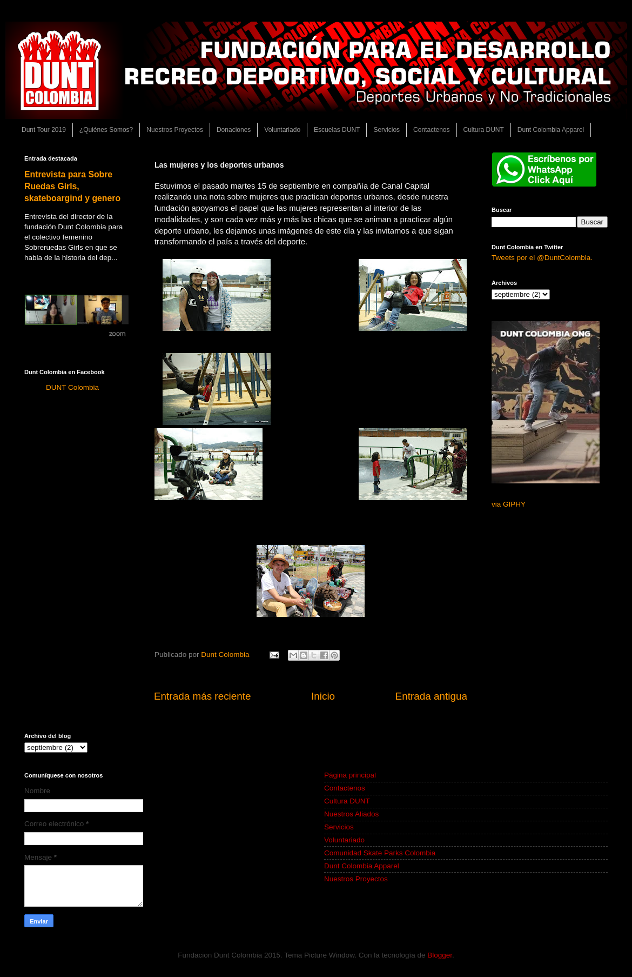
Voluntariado (282, 130)
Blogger (439, 955)
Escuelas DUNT (337, 130)
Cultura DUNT (483, 130)
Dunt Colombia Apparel (550, 130)
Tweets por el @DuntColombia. (542, 258)
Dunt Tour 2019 (44, 130)
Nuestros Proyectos (174, 130)
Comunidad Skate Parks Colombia (379, 853)
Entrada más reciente (202, 696)
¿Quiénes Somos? (106, 130)
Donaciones (234, 130)
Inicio (323, 696)
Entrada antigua (431, 696)
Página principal (350, 775)
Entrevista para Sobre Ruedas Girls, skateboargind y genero (72, 186)
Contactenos (431, 130)
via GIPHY (509, 504)
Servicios (386, 130)
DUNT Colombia (72, 387)
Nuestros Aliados (351, 814)
